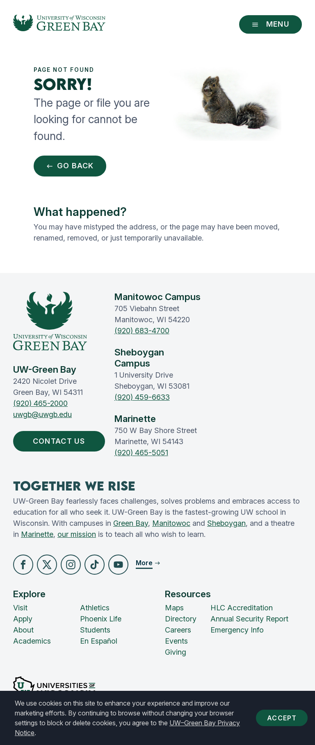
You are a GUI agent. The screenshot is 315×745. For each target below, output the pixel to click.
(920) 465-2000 (40, 403)
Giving (175, 652)
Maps (174, 608)
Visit (20, 608)
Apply (22, 619)
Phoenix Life (100, 619)
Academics (32, 641)
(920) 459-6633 (142, 397)
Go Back (70, 166)
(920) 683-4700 (141, 330)
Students (95, 630)
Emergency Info (237, 630)
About (23, 630)
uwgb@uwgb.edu (42, 414)
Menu (270, 24)
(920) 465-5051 (141, 452)
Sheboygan (226, 523)
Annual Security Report (249, 619)
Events (176, 641)
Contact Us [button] (61, 441)
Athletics (95, 608)
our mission (76, 534)
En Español (98, 641)
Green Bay (130, 523)
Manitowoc (171, 523)
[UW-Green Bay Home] (59, 24)
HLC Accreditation (241, 608)
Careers (178, 630)
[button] (23, 565)
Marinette (37, 534)
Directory (180, 619)
